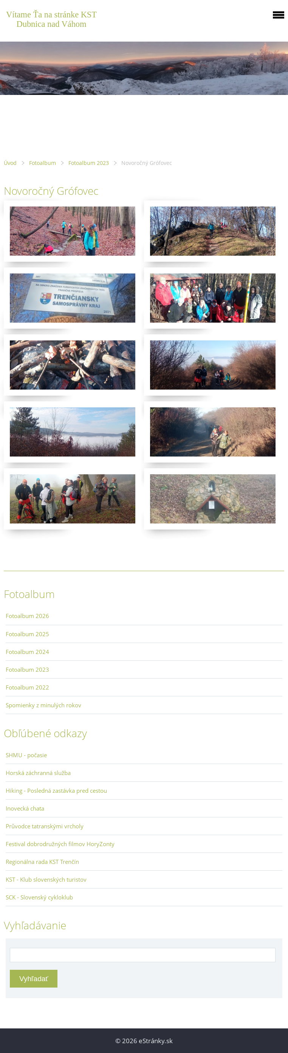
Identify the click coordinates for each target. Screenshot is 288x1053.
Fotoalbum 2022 (27, 687)
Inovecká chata (25, 808)
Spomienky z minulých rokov (43, 705)
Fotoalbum (42, 162)
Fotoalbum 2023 (88, 162)
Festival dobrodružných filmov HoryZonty (60, 844)
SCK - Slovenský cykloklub (39, 897)
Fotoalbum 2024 (27, 651)
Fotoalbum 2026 (27, 616)
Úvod (10, 162)
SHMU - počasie (26, 755)
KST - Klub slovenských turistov (46, 879)
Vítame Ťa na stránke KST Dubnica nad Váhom (51, 19)
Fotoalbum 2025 (27, 634)
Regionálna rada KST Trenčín (42, 861)
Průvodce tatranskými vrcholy (45, 826)
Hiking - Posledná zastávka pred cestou (56, 790)
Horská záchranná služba (38, 773)
